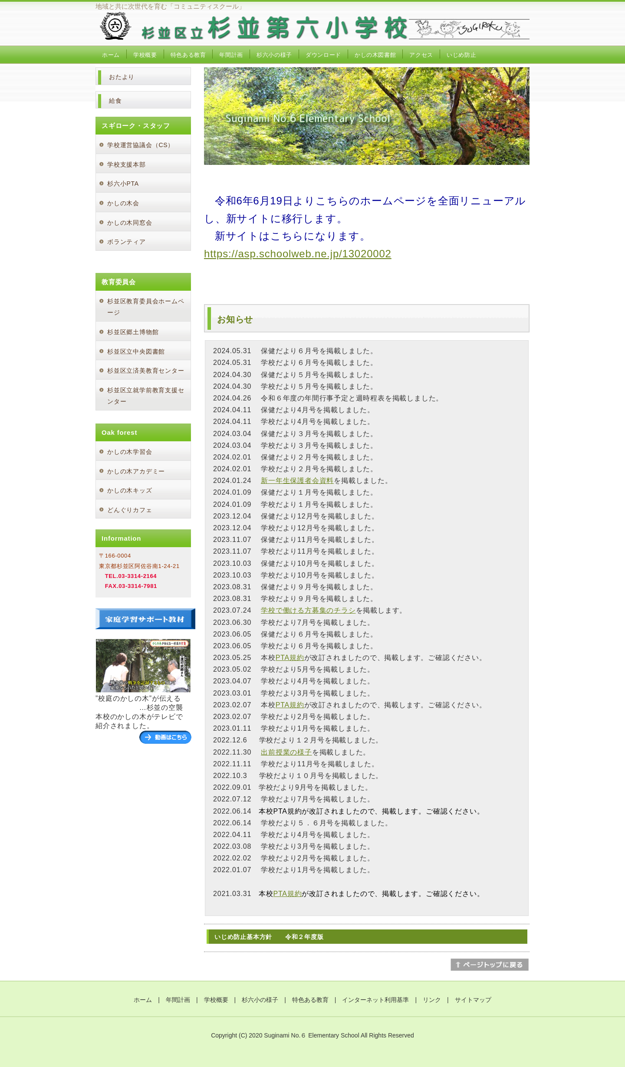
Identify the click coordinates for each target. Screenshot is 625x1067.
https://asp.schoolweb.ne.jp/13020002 (297, 253)
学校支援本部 (126, 164)
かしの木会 (123, 203)
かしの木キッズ (129, 490)
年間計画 (231, 55)
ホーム (111, 55)
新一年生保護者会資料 (297, 480)
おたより (122, 76)
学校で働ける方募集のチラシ (308, 610)
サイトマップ (473, 999)
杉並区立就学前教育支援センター (145, 396)
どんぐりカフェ (129, 509)
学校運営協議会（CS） (140, 144)
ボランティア (126, 241)
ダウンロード (323, 55)
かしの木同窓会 (129, 222)
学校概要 (145, 55)
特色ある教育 (188, 55)
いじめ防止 (461, 55)
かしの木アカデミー (136, 471)
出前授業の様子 (286, 752)
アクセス (421, 55)
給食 (115, 100)
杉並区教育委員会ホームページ (145, 307)
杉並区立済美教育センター (145, 370)
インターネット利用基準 (375, 999)
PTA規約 (290, 657)
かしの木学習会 (129, 451)
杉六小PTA (123, 183)
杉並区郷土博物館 (132, 331)
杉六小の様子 (274, 55)
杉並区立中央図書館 (136, 351)
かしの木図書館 (375, 55)
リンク (432, 999)
